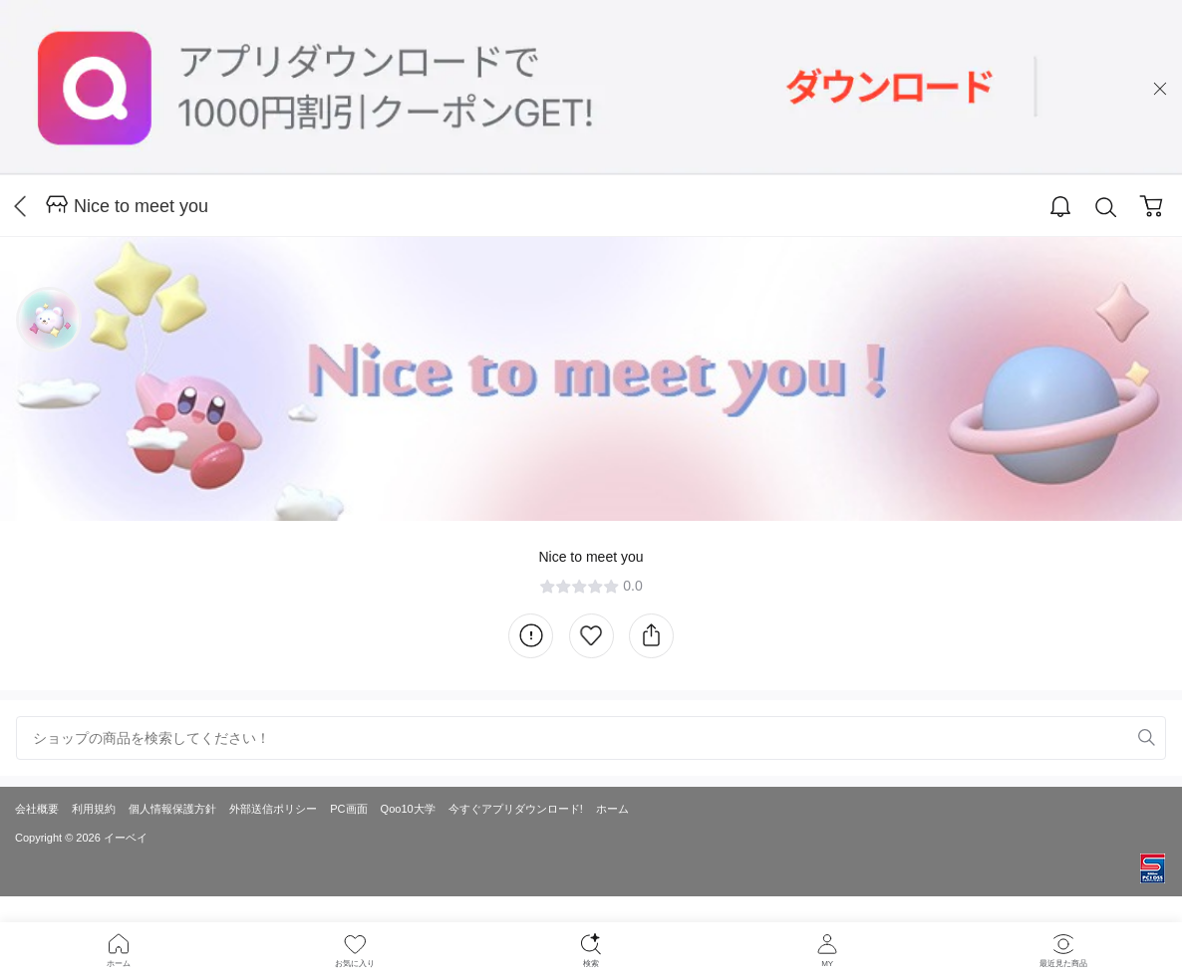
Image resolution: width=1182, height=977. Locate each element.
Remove (1116, 738)
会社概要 (37, 809)
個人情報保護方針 (172, 809)
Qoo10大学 (408, 809)
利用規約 (94, 809)
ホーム (612, 809)
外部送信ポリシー (273, 809)
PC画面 (348, 809)
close (1160, 89)
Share (651, 635)
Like (591, 635)
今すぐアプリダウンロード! (515, 809)
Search (1106, 207)
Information (530, 635)
